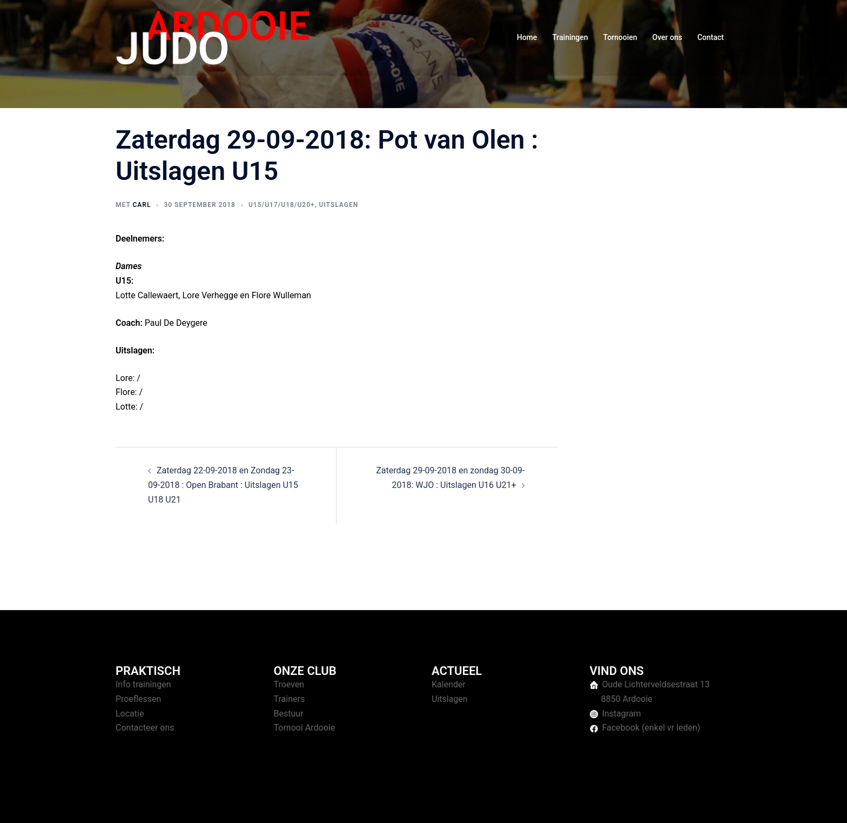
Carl (141, 205)
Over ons (667, 37)
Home (527, 37)
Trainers (289, 699)
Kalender (449, 684)
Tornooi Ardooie (304, 727)
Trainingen (570, 37)
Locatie (130, 713)
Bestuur (289, 713)
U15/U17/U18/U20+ (281, 205)
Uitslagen (338, 205)
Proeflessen (138, 699)
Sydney (325, 804)
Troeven (289, 684)
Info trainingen (143, 684)
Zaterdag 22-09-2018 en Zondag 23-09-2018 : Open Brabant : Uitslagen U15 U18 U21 (223, 485)
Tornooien (620, 37)
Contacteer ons (145, 727)
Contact (710, 37)
